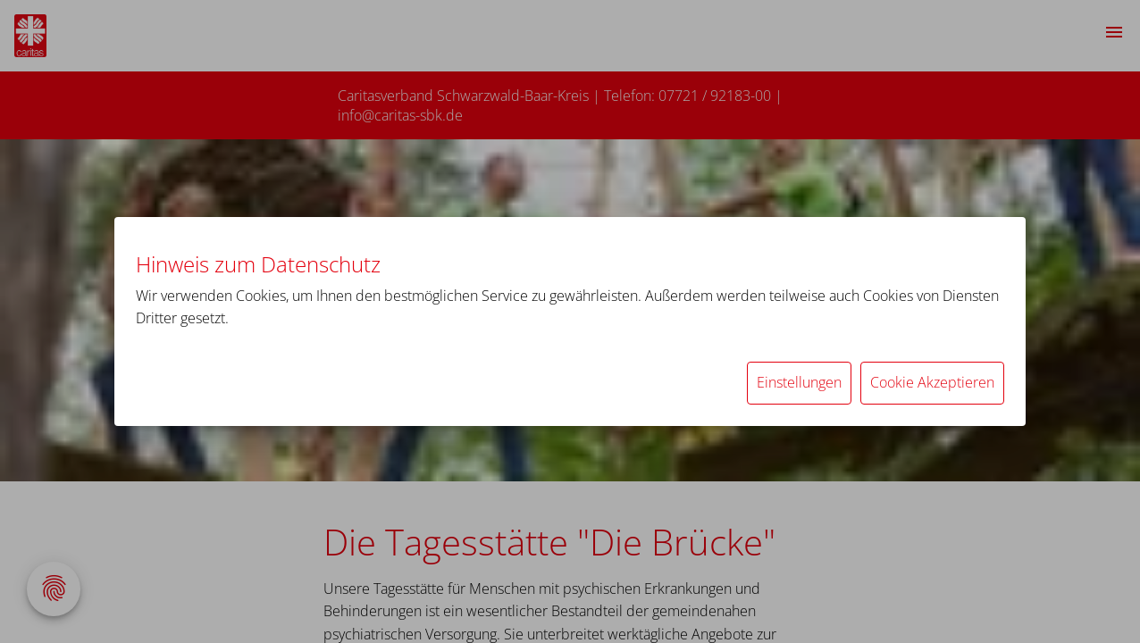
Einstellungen (799, 382)
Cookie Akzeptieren (932, 382)
